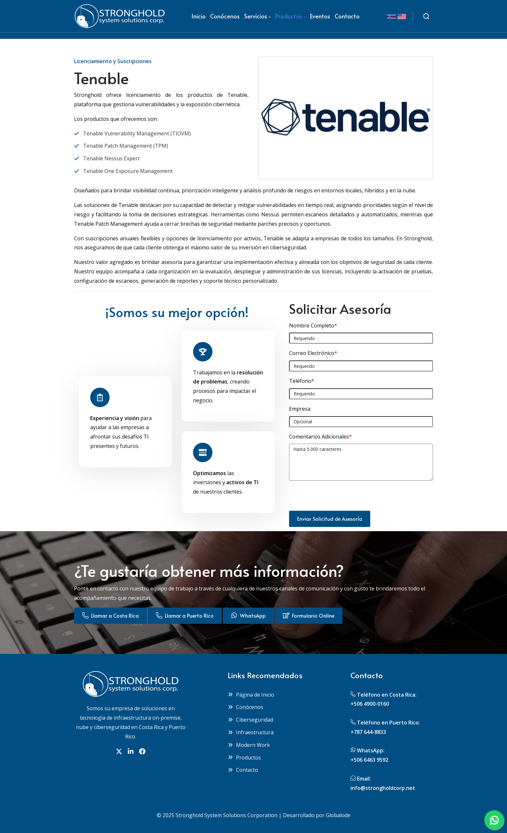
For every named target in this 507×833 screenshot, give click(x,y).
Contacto (243, 769)
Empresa (299, 408)
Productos (244, 757)
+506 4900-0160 (370, 703)
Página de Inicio (251, 694)
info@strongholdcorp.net (383, 788)
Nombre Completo (313, 325)
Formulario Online (308, 615)
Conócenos (245, 707)
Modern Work (249, 744)
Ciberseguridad (250, 719)
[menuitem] (198, 16)
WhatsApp (248, 615)
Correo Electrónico (313, 353)
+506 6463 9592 (369, 759)
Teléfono (301, 380)
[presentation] (338, 498)
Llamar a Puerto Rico (185, 615)
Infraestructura (251, 732)
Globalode (338, 815)
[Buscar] (426, 16)
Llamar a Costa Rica (110, 615)
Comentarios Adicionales (320, 436)
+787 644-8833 (368, 732)
